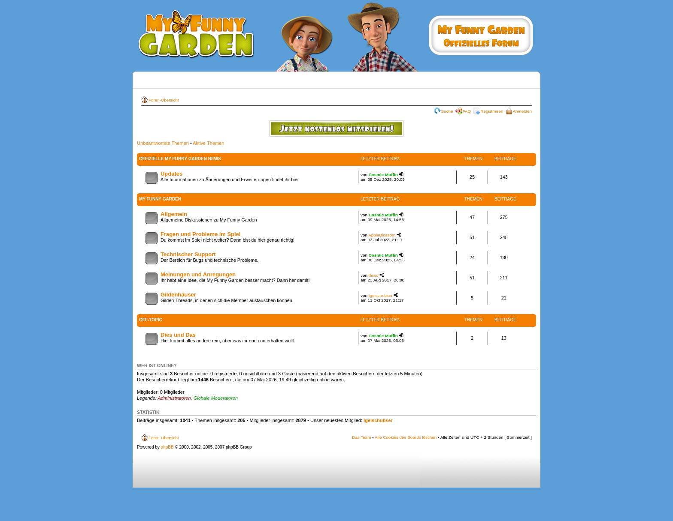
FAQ (467, 111)
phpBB (167, 447)
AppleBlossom (381, 235)
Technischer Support (188, 254)
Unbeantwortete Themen (163, 143)
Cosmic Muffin (383, 174)
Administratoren (174, 398)
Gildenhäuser (178, 294)
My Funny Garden (160, 199)
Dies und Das (178, 335)
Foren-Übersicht (164, 100)
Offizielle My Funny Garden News (180, 158)
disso (374, 275)
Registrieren (491, 111)
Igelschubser (381, 295)
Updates (171, 174)
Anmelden (522, 111)
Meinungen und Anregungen (198, 274)
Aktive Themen (208, 143)
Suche (447, 111)
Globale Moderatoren (216, 398)
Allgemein (174, 214)
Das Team (361, 437)
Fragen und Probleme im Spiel (200, 234)
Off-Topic (150, 319)
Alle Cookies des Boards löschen (406, 437)
